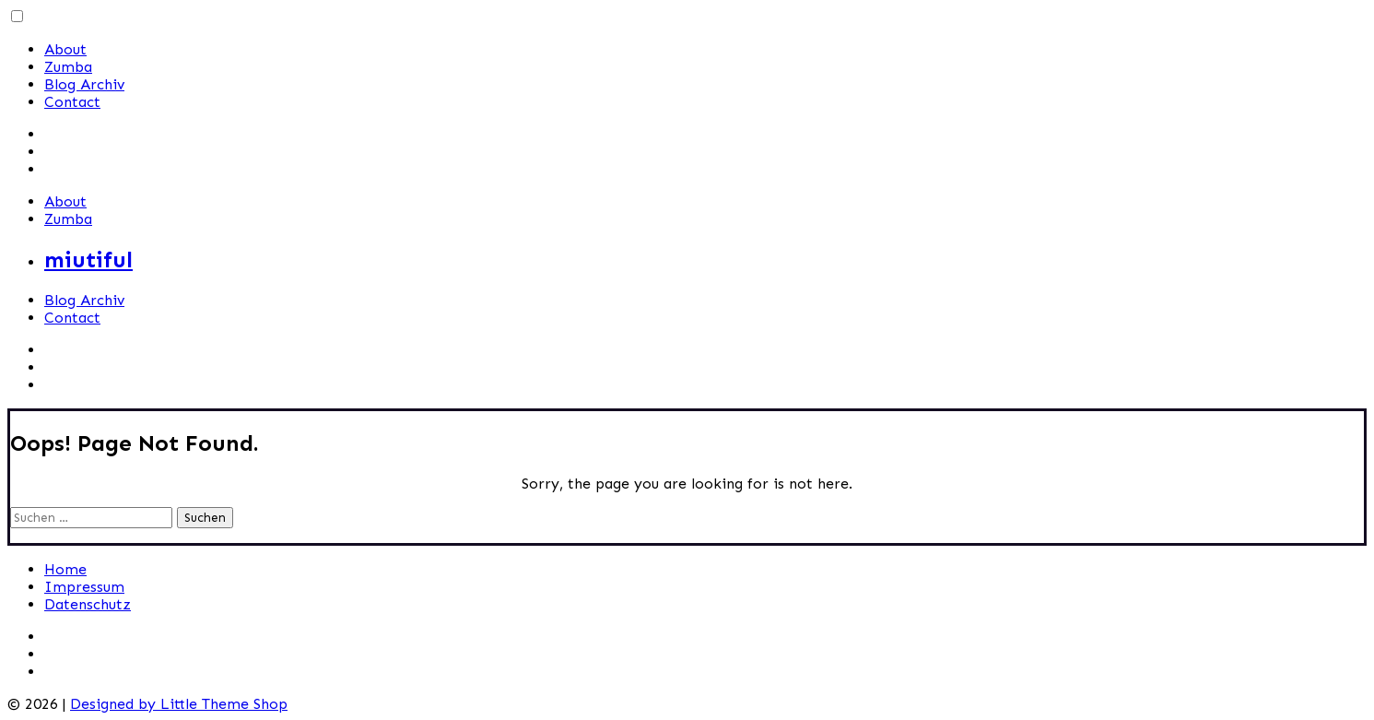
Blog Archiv (84, 84)
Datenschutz (87, 604)
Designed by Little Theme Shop (179, 704)
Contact (72, 102)
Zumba (68, 67)
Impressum (84, 587)
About (65, 49)
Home (65, 569)
